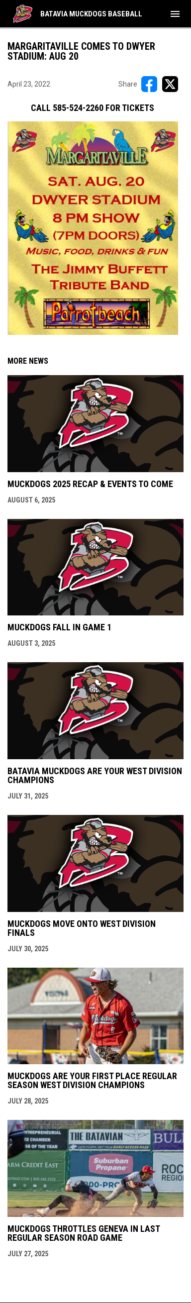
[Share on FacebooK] (149, 84)
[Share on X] (170, 84)
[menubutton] (175, 14)
